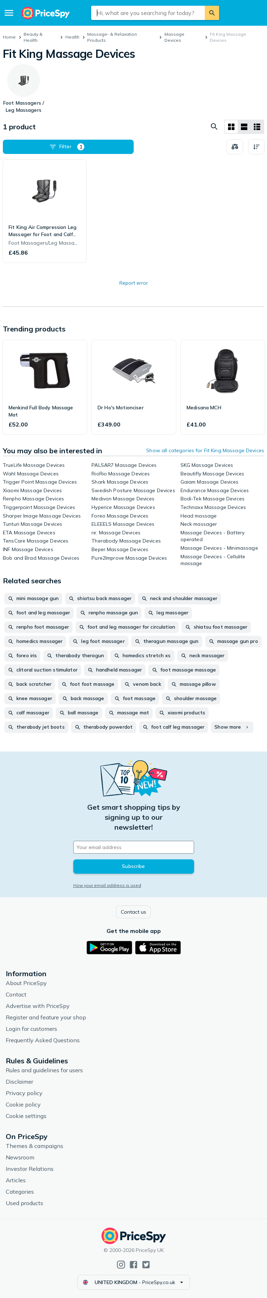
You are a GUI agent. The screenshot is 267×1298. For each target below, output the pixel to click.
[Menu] (9, 13)
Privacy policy (24, 1093)
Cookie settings (26, 1115)
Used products (24, 1203)
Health (72, 37)
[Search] (212, 13)
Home (9, 37)
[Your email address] (133, 847)
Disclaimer (19, 1081)
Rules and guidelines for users (44, 1070)
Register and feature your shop (46, 1017)
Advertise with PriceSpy (38, 1005)
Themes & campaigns (34, 1145)
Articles (16, 1180)
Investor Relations (30, 1168)
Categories (20, 1191)
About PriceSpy (26, 983)
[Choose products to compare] (235, 147)
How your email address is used (107, 885)
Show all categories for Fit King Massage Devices (205, 450)
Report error (133, 283)
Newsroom (20, 1157)
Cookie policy (23, 1104)
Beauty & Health (33, 37)
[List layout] (244, 126)
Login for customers (31, 1028)
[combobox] (148, 13)
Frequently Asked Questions (43, 1040)
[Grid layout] (231, 126)
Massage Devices (174, 37)
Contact (16, 994)
